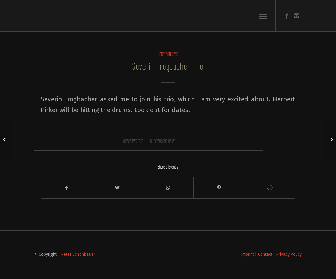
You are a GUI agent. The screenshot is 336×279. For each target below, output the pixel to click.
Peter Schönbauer (164, 141)
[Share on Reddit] (269, 187)
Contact (265, 254)
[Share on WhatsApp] (168, 187)
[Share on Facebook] (66, 187)
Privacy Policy (289, 254)
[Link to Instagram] (296, 16)
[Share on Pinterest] (219, 187)
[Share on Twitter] (117, 187)
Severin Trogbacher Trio (168, 66)
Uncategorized (168, 54)
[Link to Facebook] (286, 16)
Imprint (247, 254)
